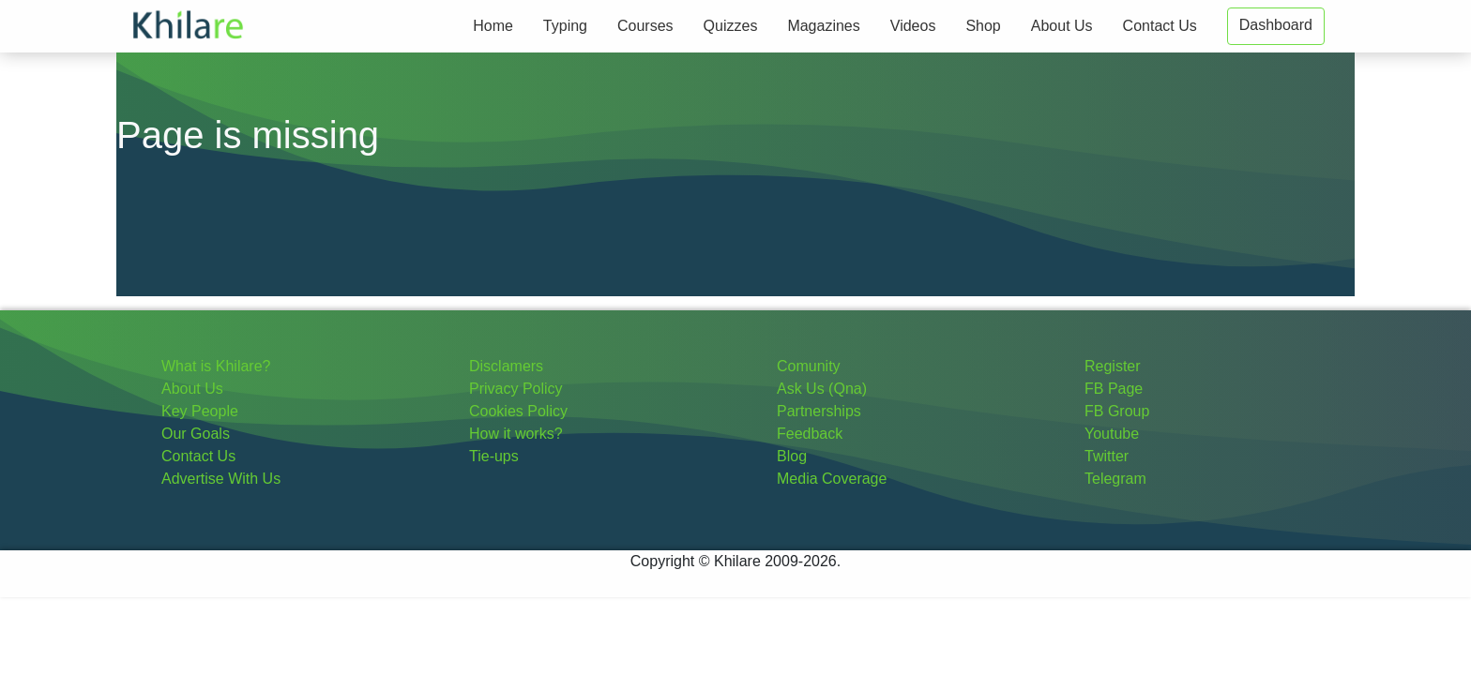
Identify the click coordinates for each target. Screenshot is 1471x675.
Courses (645, 26)
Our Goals (195, 434)
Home (493, 26)
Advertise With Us (221, 479)
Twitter (1106, 456)
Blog (792, 456)
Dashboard (1275, 25)
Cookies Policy (518, 411)
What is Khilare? (216, 366)
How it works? (516, 434)
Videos (913, 26)
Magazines (823, 26)
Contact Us (1160, 26)
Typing (565, 26)
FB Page (1113, 389)
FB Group (1116, 411)
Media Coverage (832, 479)
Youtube (1111, 434)
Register (1112, 366)
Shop (982, 26)
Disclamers (506, 366)
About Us (1062, 26)
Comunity (809, 366)
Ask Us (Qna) (822, 389)
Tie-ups (494, 456)
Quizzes (731, 26)
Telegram (1115, 479)
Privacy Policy (516, 389)
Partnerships (819, 411)
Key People (199, 411)
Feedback (809, 434)
